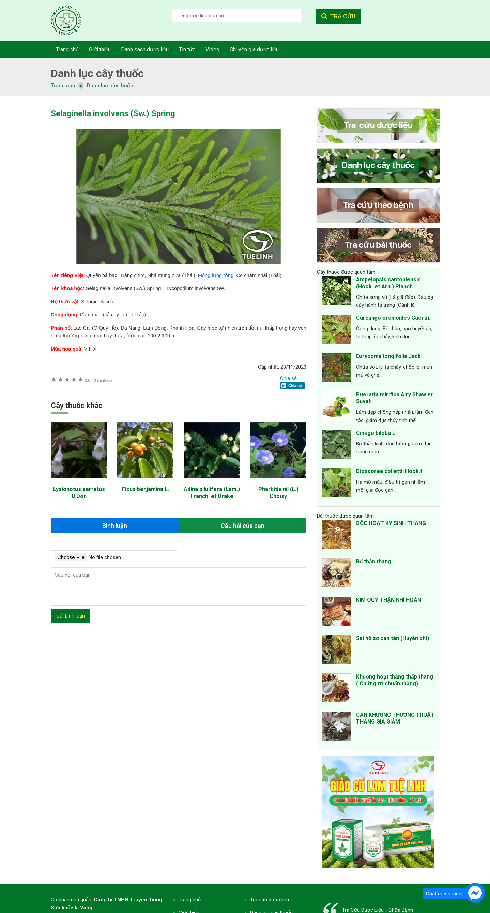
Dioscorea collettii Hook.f (389, 471)
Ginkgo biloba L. (376, 433)
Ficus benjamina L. (145, 489)
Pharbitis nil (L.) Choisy (278, 492)
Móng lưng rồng (216, 275)
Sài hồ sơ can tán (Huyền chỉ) (392, 638)
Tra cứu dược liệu (71, 20)
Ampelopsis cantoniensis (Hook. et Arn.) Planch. (388, 283)
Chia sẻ (288, 378)
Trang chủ (190, 900)
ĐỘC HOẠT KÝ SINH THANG (391, 523)
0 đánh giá (98, 380)
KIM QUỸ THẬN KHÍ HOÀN (388, 600)
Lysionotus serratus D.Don (79, 492)
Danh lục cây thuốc (110, 85)
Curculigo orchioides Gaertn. (393, 318)
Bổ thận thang (373, 561)
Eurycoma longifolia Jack (388, 356)
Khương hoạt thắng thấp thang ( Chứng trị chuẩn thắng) (394, 680)
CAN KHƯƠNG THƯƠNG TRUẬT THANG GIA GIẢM (395, 718)
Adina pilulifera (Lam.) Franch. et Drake (212, 492)
